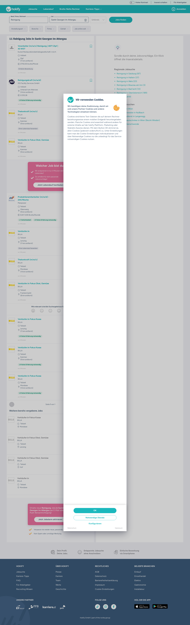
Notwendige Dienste (95, 517)
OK (95, 510)
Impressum (119, 528)
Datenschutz (71, 528)
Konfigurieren (95, 523)
